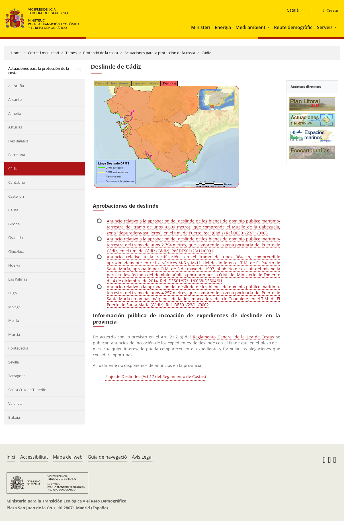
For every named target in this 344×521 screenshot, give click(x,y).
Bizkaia (14, 417)
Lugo (12, 292)
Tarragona (17, 375)
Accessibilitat (34, 457)
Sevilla (13, 362)
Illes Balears (18, 141)
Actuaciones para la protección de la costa (159, 52)
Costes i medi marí (43, 52)
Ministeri (200, 27)
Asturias (15, 127)
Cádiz (206, 52)
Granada (15, 237)
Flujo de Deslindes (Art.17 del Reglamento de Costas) (155, 376)
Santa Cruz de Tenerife (27, 389)
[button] (269, 27)
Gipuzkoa (16, 251)
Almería (14, 113)
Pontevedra (18, 348)
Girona (14, 223)
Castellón (16, 196)
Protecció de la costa (100, 52)
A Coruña (16, 85)
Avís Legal (142, 457)
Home (16, 52)
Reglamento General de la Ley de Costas (233, 337)
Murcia (14, 334)
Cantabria (16, 182)
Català (293, 10)
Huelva (14, 265)
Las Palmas (17, 279)
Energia (223, 27)
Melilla (13, 320)
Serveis (325, 27)
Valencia (15, 403)
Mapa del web (68, 457)
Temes (71, 52)
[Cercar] (328, 10)
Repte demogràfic (293, 27)
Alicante (15, 99)
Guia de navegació (107, 457)
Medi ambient (250, 27)
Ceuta (13, 210)
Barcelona (16, 154)
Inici (11, 457)
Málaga (14, 306)
